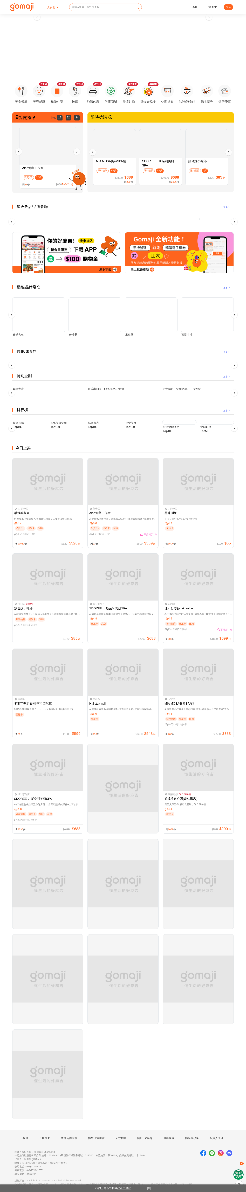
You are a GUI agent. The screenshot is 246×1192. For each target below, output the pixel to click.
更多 (226, 207)
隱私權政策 (192, 1138)
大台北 (51, 7)
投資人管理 (216, 1138)
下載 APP (211, 7)
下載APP (44, 1138)
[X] (149, 1188)
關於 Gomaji (144, 1138)
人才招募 (120, 1138)
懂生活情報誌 (96, 1138)
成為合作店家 (69, 1138)
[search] (137, 7)
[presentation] (37, 17)
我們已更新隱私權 (113, 1188)
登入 (228, 6)
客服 (195, 7)
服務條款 (168, 1138)
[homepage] (21, 7)
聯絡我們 (31, 1174)
